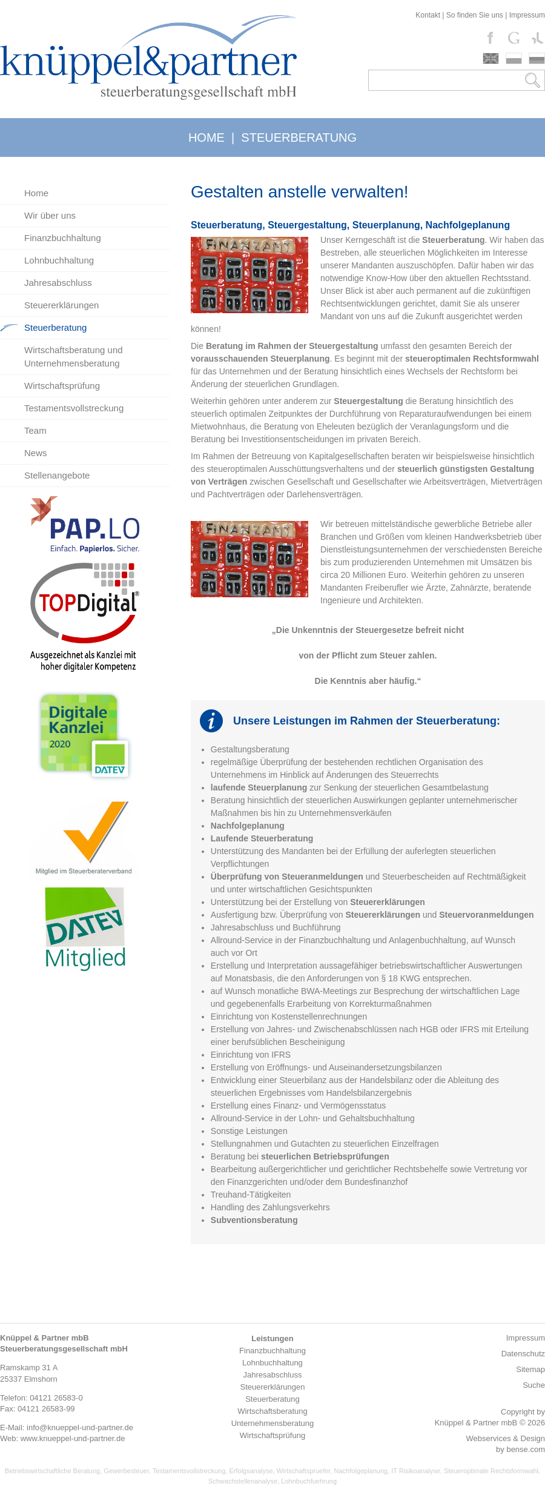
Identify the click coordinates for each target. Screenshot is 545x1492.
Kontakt (427, 15)
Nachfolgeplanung (361, 1470)
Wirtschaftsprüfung (62, 385)
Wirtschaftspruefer (304, 1470)
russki (536, 58)
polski (513, 58)
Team (35, 430)
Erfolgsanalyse (250, 1470)
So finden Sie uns (474, 15)
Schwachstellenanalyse (242, 1481)
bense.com (525, 1449)
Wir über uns (50, 215)
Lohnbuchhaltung (59, 260)
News (35, 453)
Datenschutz (523, 1353)
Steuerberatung (55, 327)
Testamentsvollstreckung (74, 408)
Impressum (527, 15)
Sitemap (530, 1369)
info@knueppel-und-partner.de (80, 1427)
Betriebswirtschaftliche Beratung (52, 1470)
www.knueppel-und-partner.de (73, 1438)
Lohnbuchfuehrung (309, 1481)
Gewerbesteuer (126, 1470)
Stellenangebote (57, 475)
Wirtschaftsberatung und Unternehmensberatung (73, 356)
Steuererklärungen (61, 305)
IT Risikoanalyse (415, 1470)
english (490, 58)
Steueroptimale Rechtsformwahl (491, 1470)
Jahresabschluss (58, 282)
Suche (534, 1385)
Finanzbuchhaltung (62, 238)
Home (36, 193)
